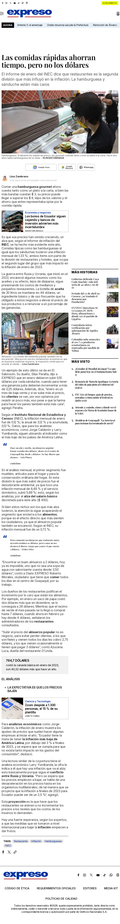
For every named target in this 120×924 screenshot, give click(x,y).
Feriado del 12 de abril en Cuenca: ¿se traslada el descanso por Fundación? (86, 297)
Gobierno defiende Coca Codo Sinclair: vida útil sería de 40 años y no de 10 (85, 283)
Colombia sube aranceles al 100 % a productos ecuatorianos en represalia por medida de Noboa (86, 345)
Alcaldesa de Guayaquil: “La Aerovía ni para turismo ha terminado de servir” (95, 422)
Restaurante (21, 841)
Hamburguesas (53, 841)
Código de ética (17, 888)
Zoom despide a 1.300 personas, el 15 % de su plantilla (41, 708)
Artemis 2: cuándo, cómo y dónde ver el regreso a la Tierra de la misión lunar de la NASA (95, 410)
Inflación (36, 841)
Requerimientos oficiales (56, 888)
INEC (8, 845)
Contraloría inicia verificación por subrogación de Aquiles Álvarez (85, 329)
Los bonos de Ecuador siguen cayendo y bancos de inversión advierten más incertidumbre (45, 222)
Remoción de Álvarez (105, 25)
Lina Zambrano (19, 176)
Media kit (111, 888)
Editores (90, 888)
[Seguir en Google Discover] (67, 167)
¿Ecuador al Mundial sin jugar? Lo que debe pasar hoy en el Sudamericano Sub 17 (96, 371)
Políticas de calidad (61, 898)
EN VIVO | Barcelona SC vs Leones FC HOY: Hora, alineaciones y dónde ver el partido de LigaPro (85, 313)
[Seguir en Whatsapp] (86, 167)
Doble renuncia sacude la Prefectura (67, 25)
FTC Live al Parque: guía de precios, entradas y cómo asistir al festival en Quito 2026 (94, 397)
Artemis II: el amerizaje (29, 25)
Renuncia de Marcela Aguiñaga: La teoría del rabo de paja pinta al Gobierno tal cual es (96, 384)
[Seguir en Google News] (41, 167)
